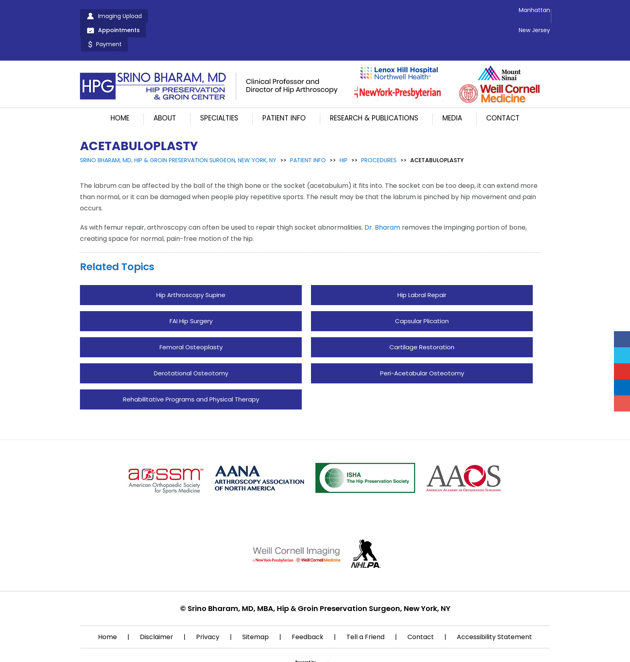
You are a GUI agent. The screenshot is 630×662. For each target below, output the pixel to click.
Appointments (188, 16)
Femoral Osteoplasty (191, 319)
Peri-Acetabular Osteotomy (422, 345)
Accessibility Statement (494, 608)
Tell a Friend (365, 608)
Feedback (307, 608)
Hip (344, 132)
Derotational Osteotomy (191, 345)
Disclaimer (156, 608)
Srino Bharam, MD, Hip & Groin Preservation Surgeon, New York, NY (178, 132)
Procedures (379, 132)
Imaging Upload (120, 16)
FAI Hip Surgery (191, 293)
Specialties (219, 90)
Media (452, 90)
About (164, 90)
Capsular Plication (422, 293)
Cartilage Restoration (421, 319)
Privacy (207, 608)
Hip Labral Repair (421, 267)
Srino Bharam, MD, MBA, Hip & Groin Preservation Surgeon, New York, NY (319, 580)
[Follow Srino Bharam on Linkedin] (622, 387)
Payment (245, 16)
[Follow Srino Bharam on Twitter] (622, 355)
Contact (503, 90)
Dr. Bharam (382, 199)
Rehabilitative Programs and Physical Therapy (191, 371)
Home (119, 90)
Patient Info (284, 90)
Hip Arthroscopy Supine (190, 267)
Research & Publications (374, 90)
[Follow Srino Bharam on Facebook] (622, 339)
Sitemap (255, 608)
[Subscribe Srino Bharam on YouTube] (622, 371)
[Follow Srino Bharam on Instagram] (622, 403)
